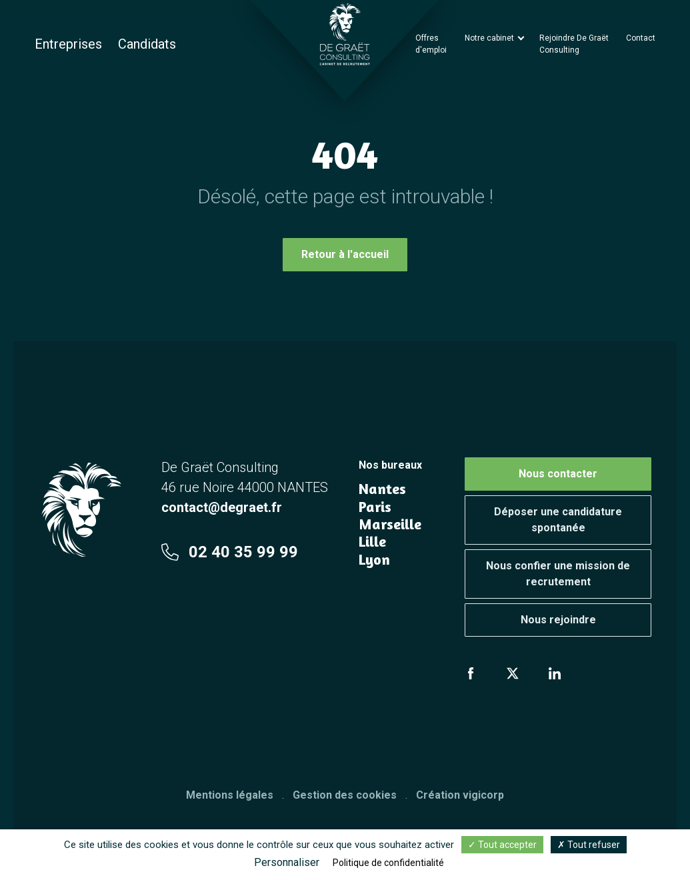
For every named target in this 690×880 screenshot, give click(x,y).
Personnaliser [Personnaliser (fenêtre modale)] (286, 862)
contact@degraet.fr (221, 507)
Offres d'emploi (431, 44)
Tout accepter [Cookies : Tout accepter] (502, 844)
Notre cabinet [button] (490, 38)
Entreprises (68, 44)
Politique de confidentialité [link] (388, 862)
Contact (640, 38)
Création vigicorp (460, 795)
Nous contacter (558, 473)
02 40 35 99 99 (229, 552)
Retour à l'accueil (345, 254)
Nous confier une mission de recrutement (558, 573)
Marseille (390, 524)
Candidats (147, 44)
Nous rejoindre (558, 619)
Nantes (382, 488)
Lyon (374, 559)
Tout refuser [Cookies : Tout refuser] (588, 844)
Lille (372, 541)
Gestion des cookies (345, 795)
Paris (375, 506)
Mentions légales (229, 795)
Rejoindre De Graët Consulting (574, 44)
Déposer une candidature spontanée (558, 519)
